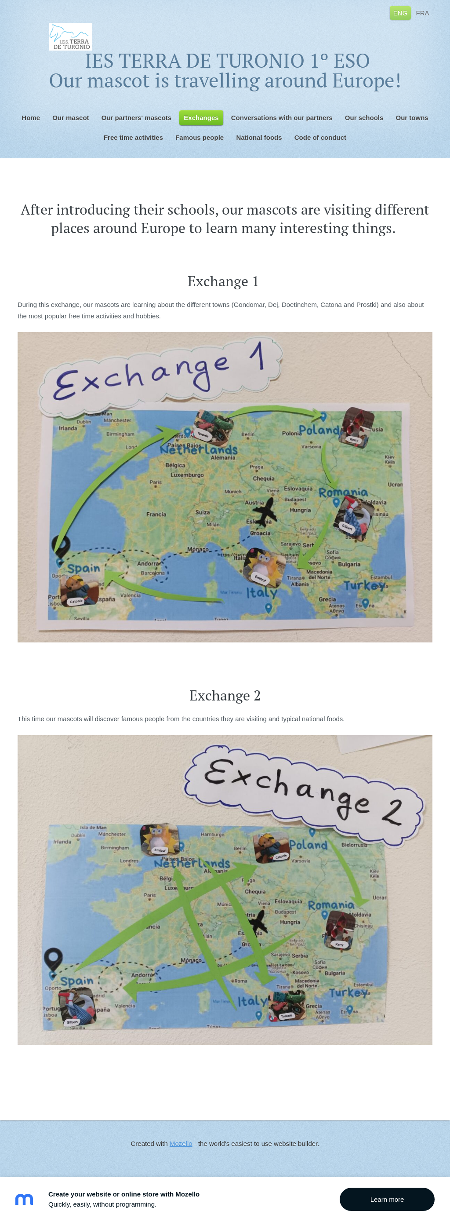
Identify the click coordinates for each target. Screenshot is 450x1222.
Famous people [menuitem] (199, 137)
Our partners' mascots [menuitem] (136, 117)
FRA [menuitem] (422, 12)
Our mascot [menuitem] (70, 117)
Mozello (181, 1143)
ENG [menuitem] (400, 12)
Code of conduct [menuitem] (320, 137)
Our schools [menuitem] (364, 117)
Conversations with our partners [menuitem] (282, 117)
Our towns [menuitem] (412, 117)
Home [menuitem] (31, 117)
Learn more (387, 1199)
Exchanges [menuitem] (201, 117)
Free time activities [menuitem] (133, 137)
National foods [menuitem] (259, 137)
